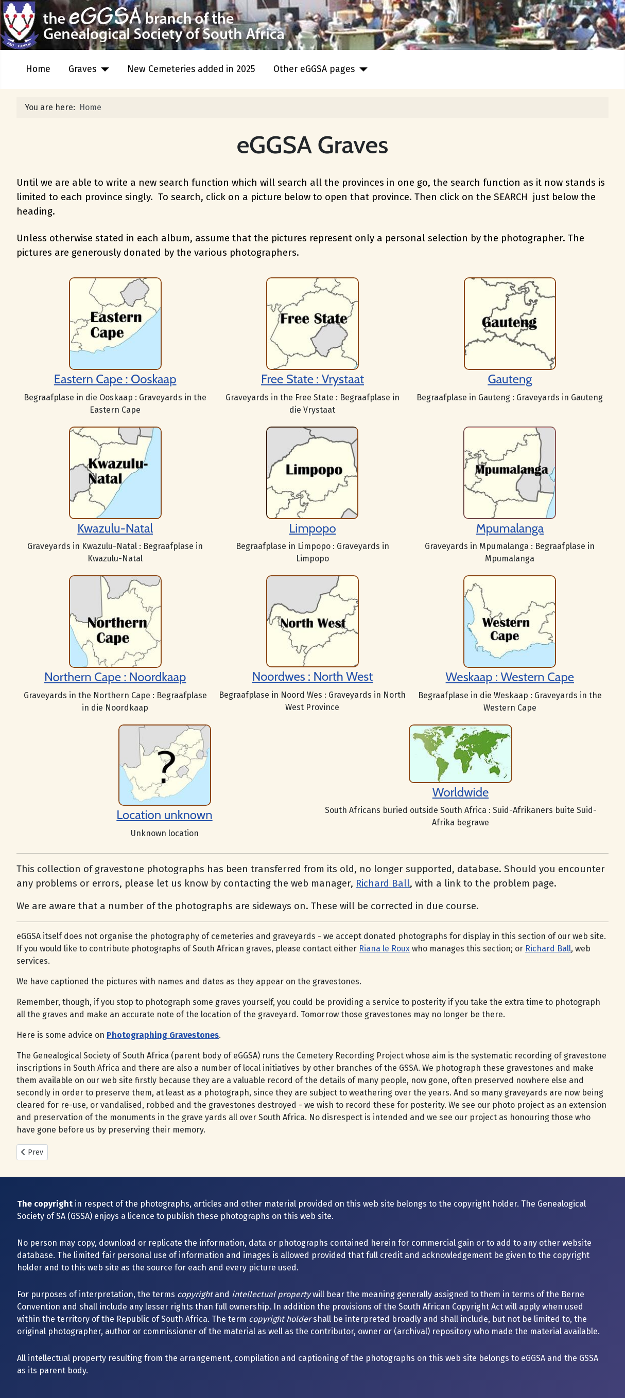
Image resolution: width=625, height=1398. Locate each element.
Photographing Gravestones (163, 1035)
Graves (82, 69)
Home (38, 69)
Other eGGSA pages (314, 69)
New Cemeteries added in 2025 (191, 69)
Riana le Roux (384, 948)
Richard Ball (383, 883)
